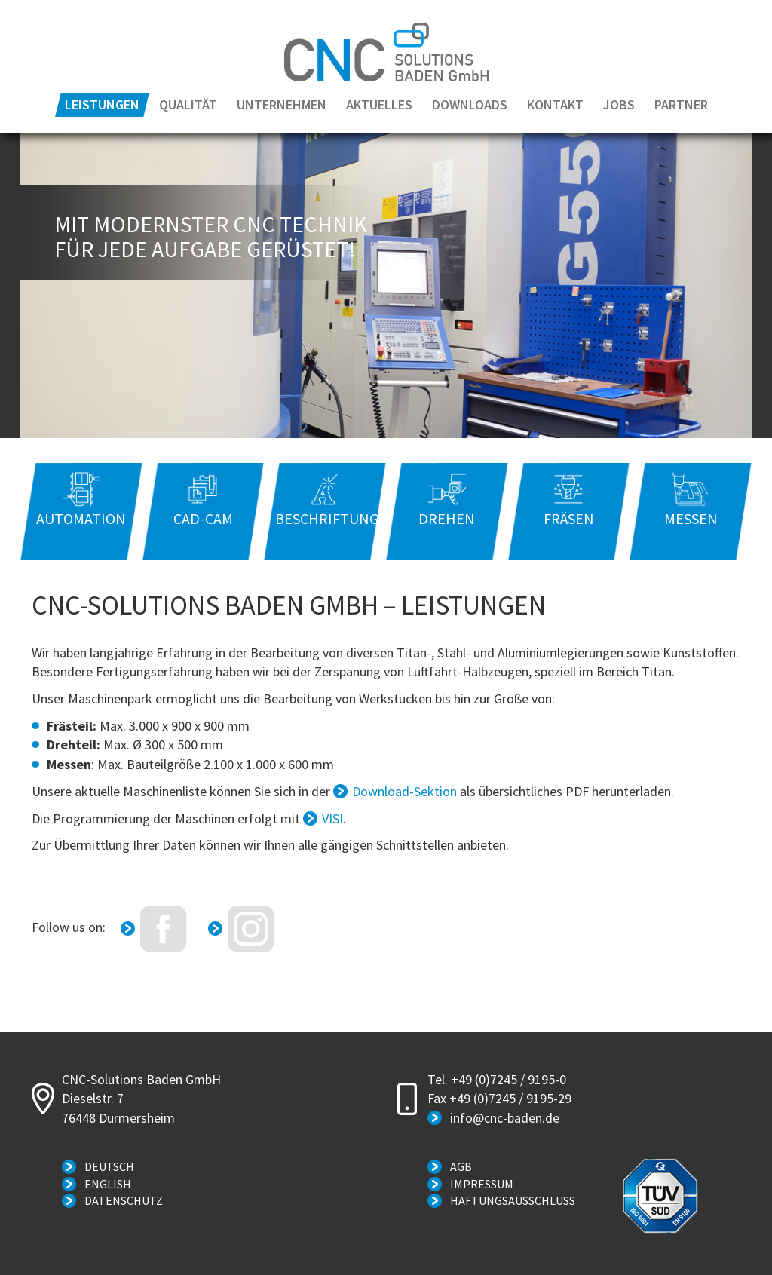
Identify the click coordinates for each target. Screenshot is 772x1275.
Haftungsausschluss (512, 1200)
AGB (461, 1166)
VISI (332, 818)
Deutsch (109, 1166)
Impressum (481, 1183)
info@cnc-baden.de (504, 1117)
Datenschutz (123, 1200)
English (107, 1183)
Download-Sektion (404, 791)
